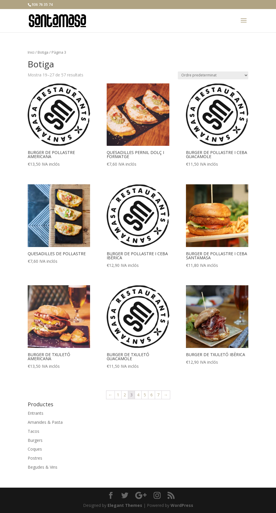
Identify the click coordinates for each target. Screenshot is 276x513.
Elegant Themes (125, 505)
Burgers (35, 440)
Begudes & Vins (42, 467)
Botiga (43, 52)
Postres (35, 458)
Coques (35, 449)
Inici (31, 52)
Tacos (33, 431)
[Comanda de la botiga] (213, 75)
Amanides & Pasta (45, 422)
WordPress (181, 505)
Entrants (35, 413)
